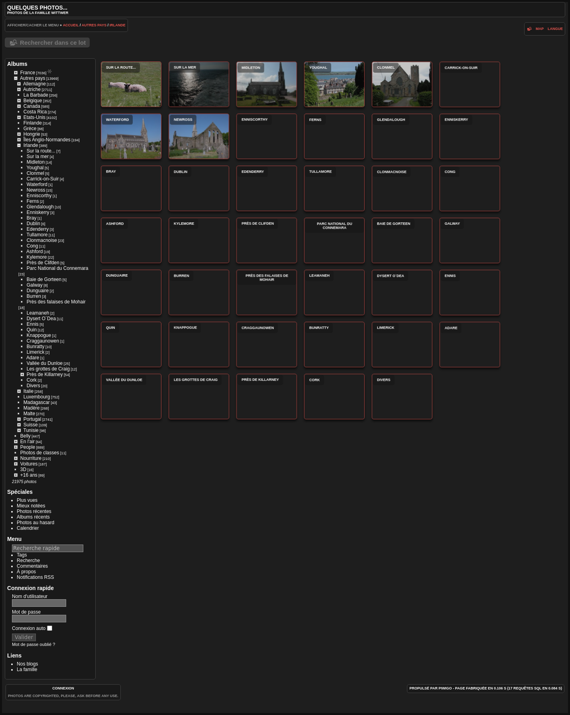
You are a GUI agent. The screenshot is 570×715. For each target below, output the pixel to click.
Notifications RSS (35, 577)
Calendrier (28, 528)
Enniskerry (38, 212)
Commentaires (32, 566)
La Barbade (36, 95)
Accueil (71, 25)
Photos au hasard (35, 522)
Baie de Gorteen (44, 279)
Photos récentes (34, 511)
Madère (32, 408)
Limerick (36, 352)
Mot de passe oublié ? (33, 644)
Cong (32, 246)
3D (23, 469)
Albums (17, 64)
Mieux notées (31, 506)
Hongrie (32, 134)
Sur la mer (38, 156)
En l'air (27, 441)
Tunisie (31, 430)
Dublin (33, 223)
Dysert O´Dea (41, 318)
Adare (32, 357)
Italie (28, 391)
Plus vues (27, 500)
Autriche (32, 89)
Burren (34, 296)
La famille (27, 669)
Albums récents (33, 517)
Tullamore (37, 235)
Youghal (35, 167)
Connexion (63, 688)
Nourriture (30, 458)
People (27, 447)
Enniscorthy (39, 195)
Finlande (33, 123)
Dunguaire (38, 290)
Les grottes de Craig (48, 369)
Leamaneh (38, 313)
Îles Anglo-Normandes (47, 140)
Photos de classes (39, 453)
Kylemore (37, 257)
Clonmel (35, 173)
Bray (32, 218)
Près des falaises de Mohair (56, 302)
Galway (35, 285)
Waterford (37, 184)
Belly (25, 436)
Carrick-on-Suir (43, 179)
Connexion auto (32, 628)
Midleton (36, 162)
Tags (22, 555)
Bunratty (36, 346)
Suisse (31, 425)
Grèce (30, 128)
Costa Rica (35, 112)
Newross (36, 190)
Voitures (28, 464)
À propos (26, 571)
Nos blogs (27, 664)
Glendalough (40, 207)
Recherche (28, 560)
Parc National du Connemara (57, 268)
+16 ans (28, 475)
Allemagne (34, 84)
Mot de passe (26, 612)
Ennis (33, 324)
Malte (29, 413)
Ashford (34, 251)
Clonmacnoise (42, 240)
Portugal (32, 419)
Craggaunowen (43, 341)
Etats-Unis (34, 117)
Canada (32, 106)
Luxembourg (37, 397)
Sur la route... (41, 151)
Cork (32, 380)
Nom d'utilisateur (29, 596)
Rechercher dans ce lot (53, 42)
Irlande (118, 25)
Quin (32, 330)
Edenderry (38, 229)
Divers (33, 385)
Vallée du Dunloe (45, 363)
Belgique (33, 100)
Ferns (33, 201)
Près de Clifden (43, 262)
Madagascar (37, 402)
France (27, 72)
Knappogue (39, 335)
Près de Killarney (45, 374)
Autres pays (94, 25)
